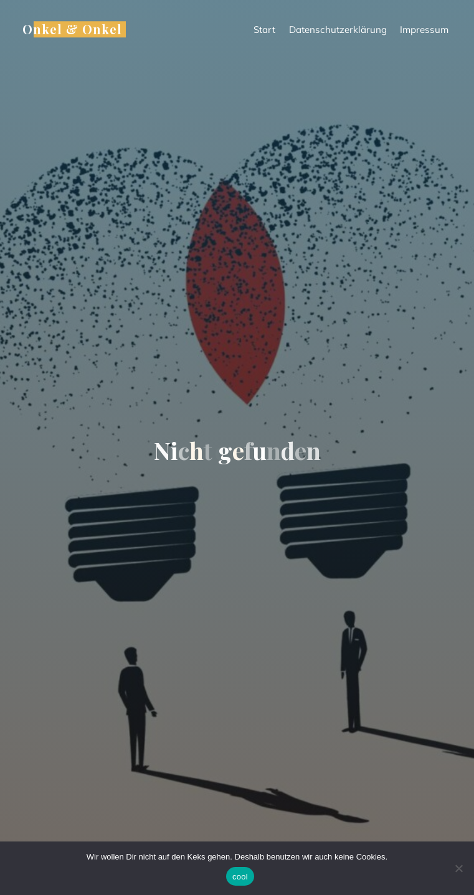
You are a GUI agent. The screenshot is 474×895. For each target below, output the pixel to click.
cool (240, 876)
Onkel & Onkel (72, 29)
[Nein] (458, 868)
